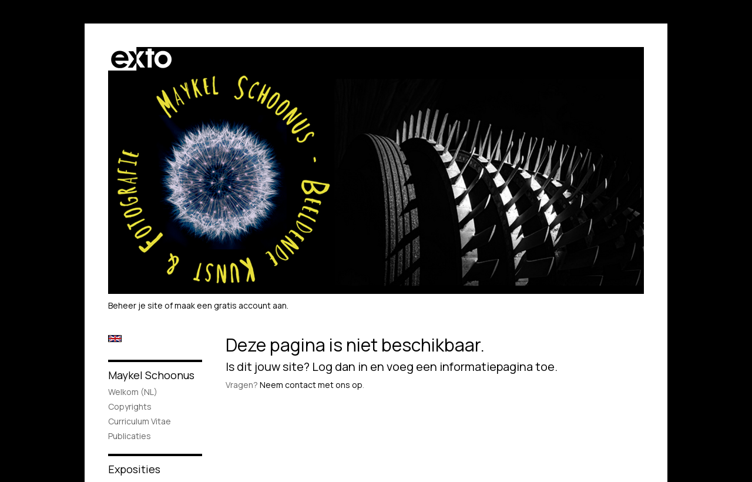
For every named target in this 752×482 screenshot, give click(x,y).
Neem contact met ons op (311, 384)
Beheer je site (135, 305)
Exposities (134, 469)
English (115, 338)
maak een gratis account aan (230, 305)
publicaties (129, 435)
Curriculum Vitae (139, 421)
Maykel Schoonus (151, 375)
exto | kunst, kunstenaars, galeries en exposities (141, 59)
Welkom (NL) (132, 391)
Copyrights (130, 406)
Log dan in (340, 366)
